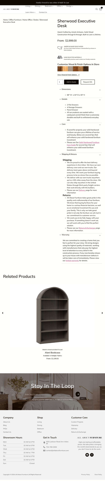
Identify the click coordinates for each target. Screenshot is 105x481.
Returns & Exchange (78, 433)
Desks (36, 21)
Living (39, 423)
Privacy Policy (85, 475)
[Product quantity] (60, 82)
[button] (3, 314)
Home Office (27, 21)
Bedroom (40, 430)
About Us (6, 423)
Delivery (74, 430)
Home (5, 21)
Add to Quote (73, 83)
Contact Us (7, 433)
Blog (5, 426)
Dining (39, 426)
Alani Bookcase (52, 354)
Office (39, 433)
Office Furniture (15, 21)
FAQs (5, 430)
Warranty (74, 426)
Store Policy (98, 475)
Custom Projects (77, 423)
